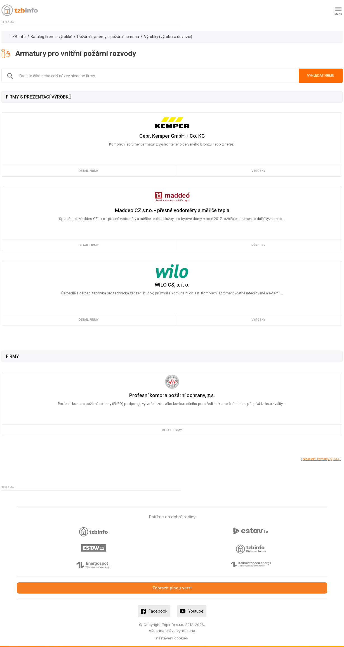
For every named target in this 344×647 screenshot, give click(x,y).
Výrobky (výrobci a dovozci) (168, 36)
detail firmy (89, 171)
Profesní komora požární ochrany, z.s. (172, 395)
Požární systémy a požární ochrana (108, 36)
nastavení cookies (172, 638)
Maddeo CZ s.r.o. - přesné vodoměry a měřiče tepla (172, 210)
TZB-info (18, 36)
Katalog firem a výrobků (51, 36)
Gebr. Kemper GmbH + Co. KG (172, 136)
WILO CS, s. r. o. (172, 285)
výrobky (258, 171)
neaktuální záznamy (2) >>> (321, 459)
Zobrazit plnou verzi (172, 587)
